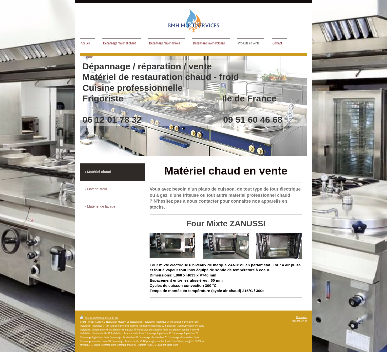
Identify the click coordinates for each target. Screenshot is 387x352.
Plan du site (112, 317)
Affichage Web (299, 320)
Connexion (301, 317)
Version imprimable (92, 317)
